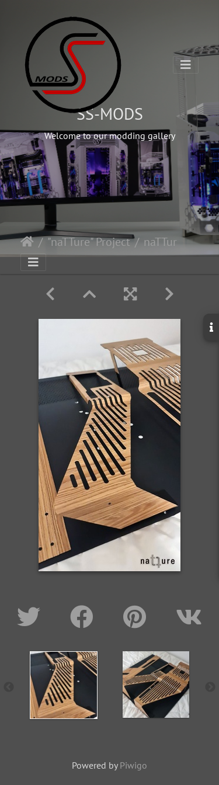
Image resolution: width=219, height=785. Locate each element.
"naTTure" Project (88, 241)
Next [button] (210, 687)
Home (27, 242)
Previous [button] (9, 687)
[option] (64, 685)
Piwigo (133, 765)
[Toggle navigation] (186, 65)
